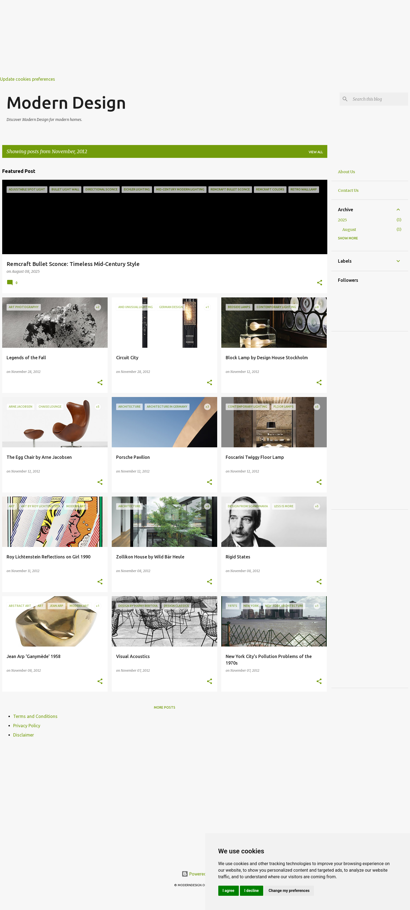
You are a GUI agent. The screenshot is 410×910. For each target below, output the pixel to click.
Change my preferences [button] (289, 890)
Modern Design (66, 102)
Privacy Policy (26, 725)
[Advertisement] (164, 38)
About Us (346, 171)
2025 (342, 220)
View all (316, 152)
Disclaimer (23, 734)
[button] (319, 283)
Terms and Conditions (35, 716)
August (349, 229)
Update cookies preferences (27, 79)
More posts (164, 707)
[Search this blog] (379, 99)
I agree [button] (228, 890)
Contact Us (348, 190)
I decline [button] (251, 890)
